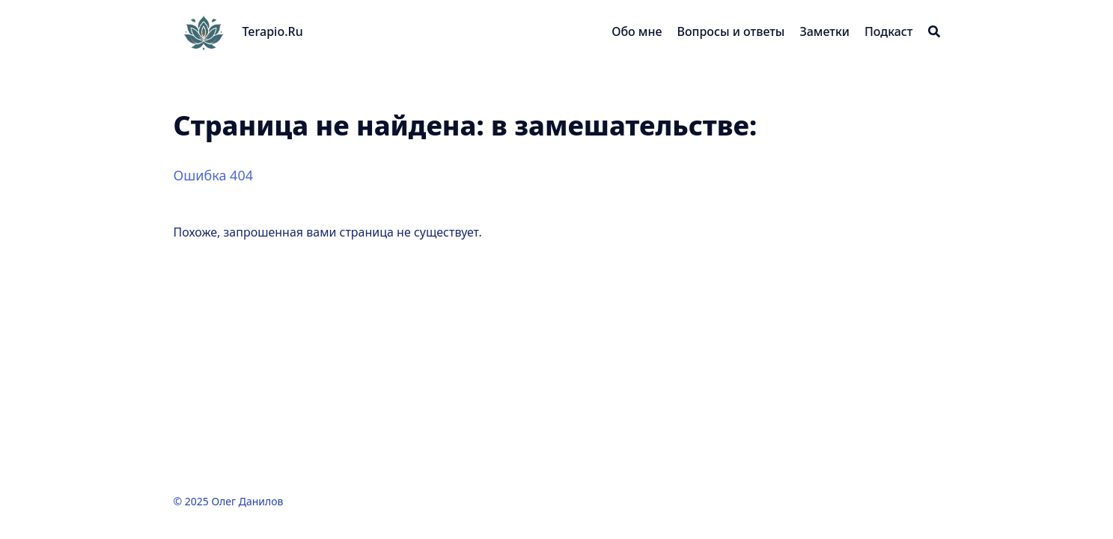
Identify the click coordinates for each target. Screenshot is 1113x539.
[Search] (934, 31)
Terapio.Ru (273, 31)
